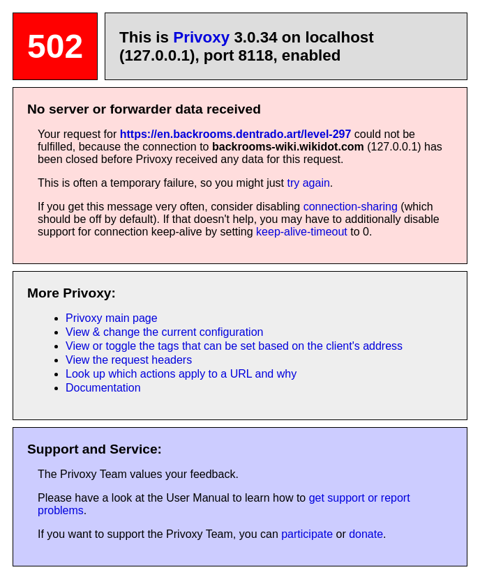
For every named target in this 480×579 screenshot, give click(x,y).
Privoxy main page (112, 318)
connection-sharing (350, 207)
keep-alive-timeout (301, 232)
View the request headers (129, 360)
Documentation (103, 388)
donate (366, 534)
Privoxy (201, 37)
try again (308, 183)
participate (307, 534)
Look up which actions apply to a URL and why (181, 374)
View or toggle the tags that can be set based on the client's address (234, 346)
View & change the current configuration (164, 332)
